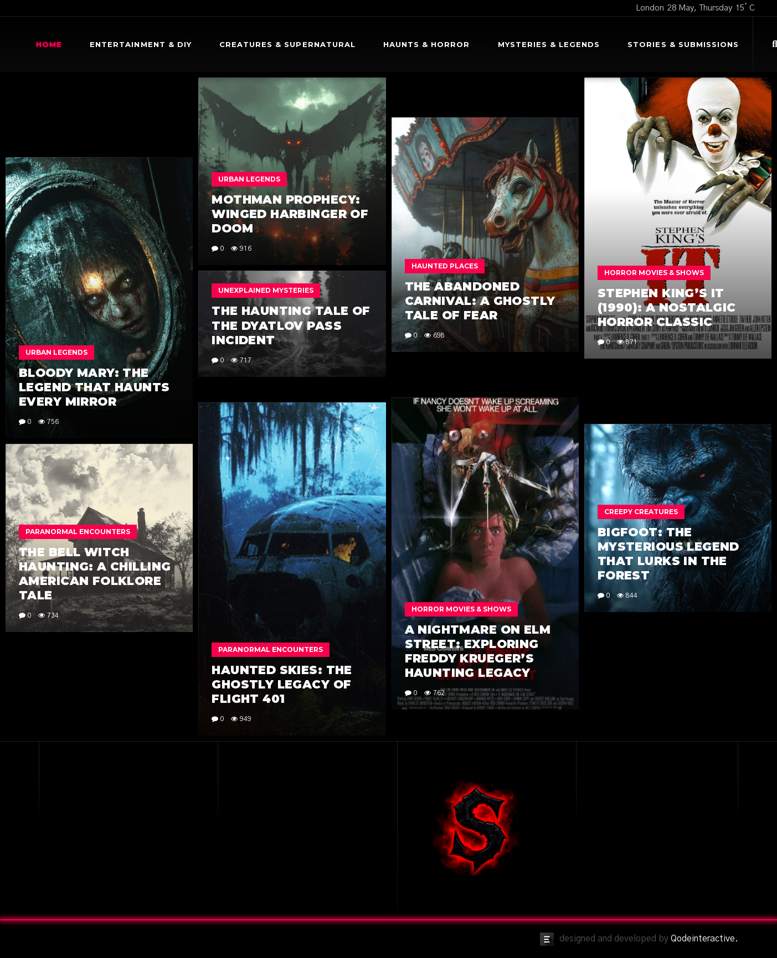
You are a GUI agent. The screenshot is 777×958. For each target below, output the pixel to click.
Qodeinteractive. (704, 938)
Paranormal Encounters (270, 649)
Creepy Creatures (641, 512)
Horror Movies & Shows (654, 272)
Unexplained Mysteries (265, 290)
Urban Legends (249, 179)
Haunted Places (444, 266)
